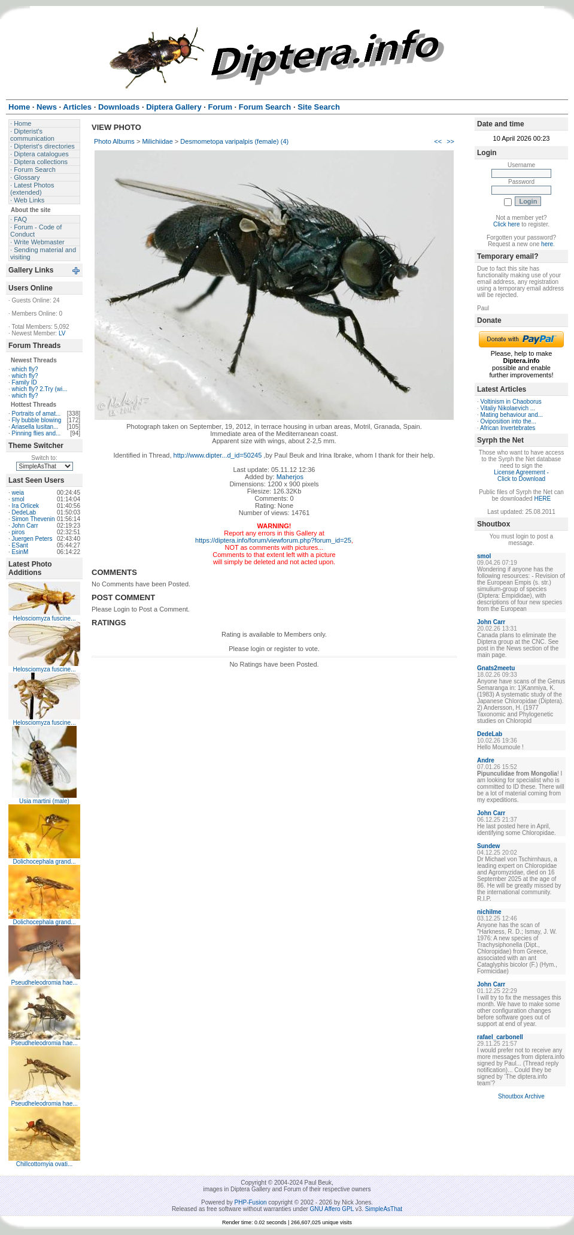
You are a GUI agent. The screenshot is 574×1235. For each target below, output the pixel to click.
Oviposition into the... (508, 421)
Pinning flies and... (36, 433)
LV (62, 333)
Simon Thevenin (33, 519)
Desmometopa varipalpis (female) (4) (234, 141)
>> (450, 141)
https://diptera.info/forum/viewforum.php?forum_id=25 (273, 540)
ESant (20, 545)
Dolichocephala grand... (44, 861)
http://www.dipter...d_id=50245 (218, 455)
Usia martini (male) (44, 801)
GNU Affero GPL (332, 1209)
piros (18, 532)
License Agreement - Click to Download (521, 475)
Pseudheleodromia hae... (44, 982)
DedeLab (24, 512)
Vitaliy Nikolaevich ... (508, 408)
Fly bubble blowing (37, 420)
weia (18, 492)
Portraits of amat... (36, 413)
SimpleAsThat (383, 1209)
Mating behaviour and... (512, 414)
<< (438, 141)
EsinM (20, 552)
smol (18, 499)
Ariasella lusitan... (34, 426)
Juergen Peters (32, 538)
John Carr (25, 525)
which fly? (25, 369)
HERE (542, 498)
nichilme (489, 912)
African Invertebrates (507, 428)
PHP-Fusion (251, 1202)
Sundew (488, 846)
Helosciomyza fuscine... (44, 618)
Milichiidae (157, 141)
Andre (485, 760)
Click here (506, 224)
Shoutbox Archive (521, 1096)
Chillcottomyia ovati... (44, 1164)
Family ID (24, 382)
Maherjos (290, 476)
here (547, 244)
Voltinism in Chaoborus (511, 401)
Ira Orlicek (26, 506)
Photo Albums (114, 141)
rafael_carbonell (500, 1037)
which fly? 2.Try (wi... (40, 389)
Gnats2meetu (496, 668)
